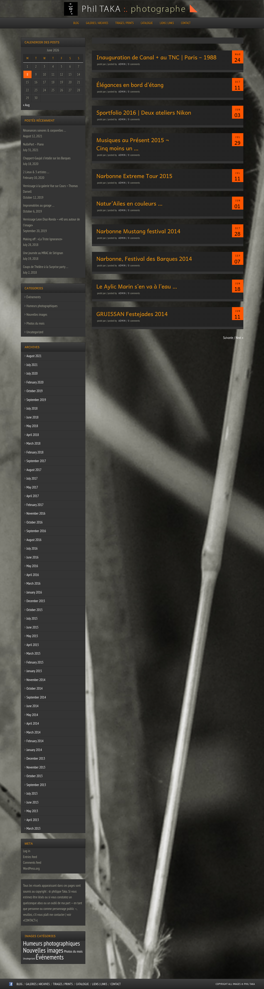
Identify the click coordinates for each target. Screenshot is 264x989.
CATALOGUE (147, 23)
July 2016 (32, 548)
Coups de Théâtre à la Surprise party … (45, 267)
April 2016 (33, 575)
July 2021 (32, 365)
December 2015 (36, 601)
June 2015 (33, 627)
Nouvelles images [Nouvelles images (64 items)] (43, 950)
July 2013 (32, 793)
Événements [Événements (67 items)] (50, 957)
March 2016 (34, 583)
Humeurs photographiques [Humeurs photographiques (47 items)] (51, 943)
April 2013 (33, 820)
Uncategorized (35, 332)
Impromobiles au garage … (38, 205)
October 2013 (35, 776)
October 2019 (35, 391)
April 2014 (33, 723)
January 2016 (34, 592)
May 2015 (32, 636)
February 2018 (35, 452)
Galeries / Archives (97, 23)
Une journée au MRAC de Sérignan (43, 253)
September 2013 (36, 785)
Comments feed (32, 862)
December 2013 (36, 758)
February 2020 (35, 382)
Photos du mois (35, 323)
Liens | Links (167, 23)
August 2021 (34, 356)
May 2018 (32, 426)
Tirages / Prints (124, 23)
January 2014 (34, 750)
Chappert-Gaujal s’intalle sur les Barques (47, 158)
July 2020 (32, 373)
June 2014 (33, 706)
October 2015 (35, 610)
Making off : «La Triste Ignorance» (42, 239)
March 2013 (34, 828)
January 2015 (34, 671)
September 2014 (36, 697)
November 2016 (36, 513)
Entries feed (30, 857)
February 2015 (35, 662)
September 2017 (36, 461)
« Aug (26, 105)
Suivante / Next (233, 338)
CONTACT (185, 23)
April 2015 (33, 645)
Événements (34, 297)
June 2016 (33, 557)
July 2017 (32, 478)
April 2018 (33, 435)
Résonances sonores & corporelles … (44, 130)
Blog (76, 23)
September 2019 (36, 400)
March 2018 (34, 443)
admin (122, 64)
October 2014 (35, 688)
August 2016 (34, 540)
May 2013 (32, 811)
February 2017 (35, 505)
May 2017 (32, 487)
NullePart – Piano (33, 144)
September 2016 (36, 531)
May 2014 (32, 715)
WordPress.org (31, 868)
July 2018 (32, 408)
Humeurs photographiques (42, 306)
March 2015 (34, 653)
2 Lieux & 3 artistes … (36, 172)
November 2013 (36, 767)
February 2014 (35, 741)
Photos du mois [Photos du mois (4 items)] (73, 951)
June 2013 (33, 802)
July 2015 (32, 618)
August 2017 (34, 470)
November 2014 (36, 680)
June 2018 (33, 417)
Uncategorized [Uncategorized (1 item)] (29, 958)
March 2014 (34, 732)
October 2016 (35, 522)
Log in (26, 851)
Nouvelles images (37, 314)
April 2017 (33, 496)
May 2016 (32, 566)
